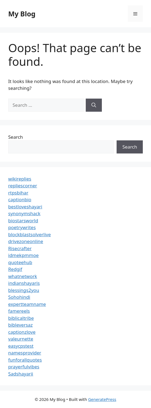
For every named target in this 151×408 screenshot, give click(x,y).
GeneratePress (102, 399)
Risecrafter (20, 248)
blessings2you (23, 290)
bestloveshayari (25, 206)
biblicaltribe (21, 318)
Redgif (15, 269)
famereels (19, 311)
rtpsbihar (18, 193)
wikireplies (19, 179)
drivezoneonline (25, 241)
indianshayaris (24, 283)
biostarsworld (23, 220)
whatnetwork (22, 276)
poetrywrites (22, 227)
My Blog (21, 13)
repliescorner (22, 185)
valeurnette (20, 339)
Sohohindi (19, 297)
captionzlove (21, 332)
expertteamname (27, 304)
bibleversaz (20, 325)
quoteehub (20, 262)
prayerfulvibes (23, 366)
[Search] (94, 105)
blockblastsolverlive (29, 234)
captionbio (19, 199)
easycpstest (21, 346)
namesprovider (24, 353)
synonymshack (24, 213)
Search (15, 137)
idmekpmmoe (23, 255)
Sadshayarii (20, 374)
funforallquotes (25, 360)
